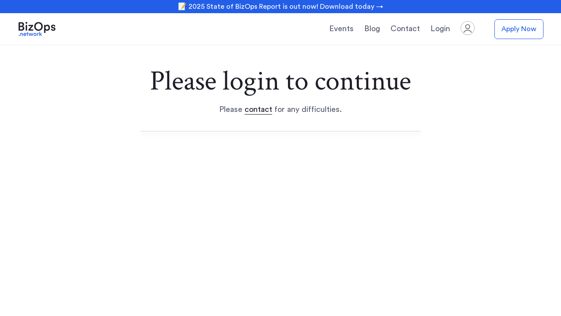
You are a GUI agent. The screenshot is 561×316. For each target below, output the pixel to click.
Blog (372, 28)
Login (440, 28)
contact (258, 109)
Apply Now (518, 28)
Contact (405, 28)
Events (341, 28)
